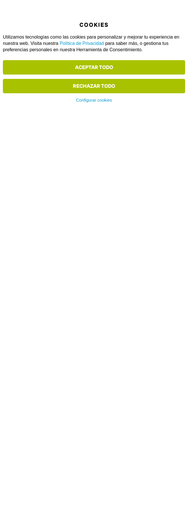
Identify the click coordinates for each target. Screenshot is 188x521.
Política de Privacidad (82, 43)
